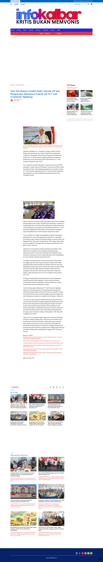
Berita (13, 30)
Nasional (47, 33)
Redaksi (16, 4)
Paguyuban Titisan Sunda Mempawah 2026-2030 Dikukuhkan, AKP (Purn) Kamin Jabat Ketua (42, 346)
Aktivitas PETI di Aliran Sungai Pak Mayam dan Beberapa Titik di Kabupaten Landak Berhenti (86, 113)
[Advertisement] (51, 71)
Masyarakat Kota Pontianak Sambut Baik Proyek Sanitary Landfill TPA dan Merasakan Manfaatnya (42, 349)
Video (53, 33)
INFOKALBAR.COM (17, 99)
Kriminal (19, 30)
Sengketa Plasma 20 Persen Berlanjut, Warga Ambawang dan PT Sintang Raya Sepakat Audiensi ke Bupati (42, 337)
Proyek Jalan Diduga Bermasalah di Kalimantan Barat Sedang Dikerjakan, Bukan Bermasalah (86, 100)
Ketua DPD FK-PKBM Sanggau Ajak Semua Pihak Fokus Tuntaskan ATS (41, 341)
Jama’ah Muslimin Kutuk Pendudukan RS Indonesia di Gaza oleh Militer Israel (43, 343)
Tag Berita (45, 30)
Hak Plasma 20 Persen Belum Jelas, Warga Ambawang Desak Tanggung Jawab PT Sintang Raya (42, 353)
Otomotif (31, 30)
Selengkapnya (79, 119)
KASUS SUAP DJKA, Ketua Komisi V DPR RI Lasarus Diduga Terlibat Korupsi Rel (72, 100)
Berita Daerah (26, 33)
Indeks (58, 30)
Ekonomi (20, 88)
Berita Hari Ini (14, 33)
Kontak (22, 4)
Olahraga (38, 30)
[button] (88, 4)
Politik (24, 30)
